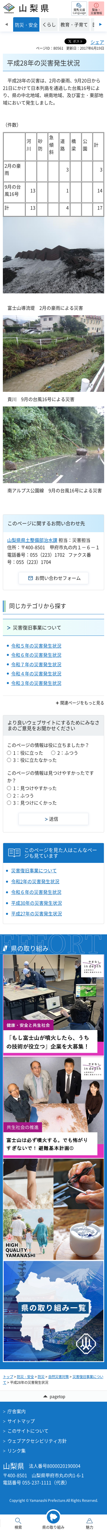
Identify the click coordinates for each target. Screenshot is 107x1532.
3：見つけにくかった (35, 802)
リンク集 (16, 1450)
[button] (79, 8)
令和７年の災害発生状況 (36, 664)
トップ (8, 1376)
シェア (97, 41)
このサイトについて (28, 1430)
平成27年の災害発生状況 (36, 913)
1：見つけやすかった (35, 788)
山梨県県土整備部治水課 (32, 540)
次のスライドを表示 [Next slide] (100, 24)
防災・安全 (25, 1376)
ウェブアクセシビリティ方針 (37, 1440)
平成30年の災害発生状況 (36, 903)
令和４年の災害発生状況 (36, 673)
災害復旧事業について (37, 627)
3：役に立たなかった (35, 759)
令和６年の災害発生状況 (36, 654)
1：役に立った (28, 752)
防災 (41, 1376)
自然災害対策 (58, 1376)
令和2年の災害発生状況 (35, 881)
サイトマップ (21, 1420)
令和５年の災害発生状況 (36, 645)
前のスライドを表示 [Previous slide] (6, 24)
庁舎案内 (16, 1411)
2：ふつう (67, 752)
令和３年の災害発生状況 (36, 682)
